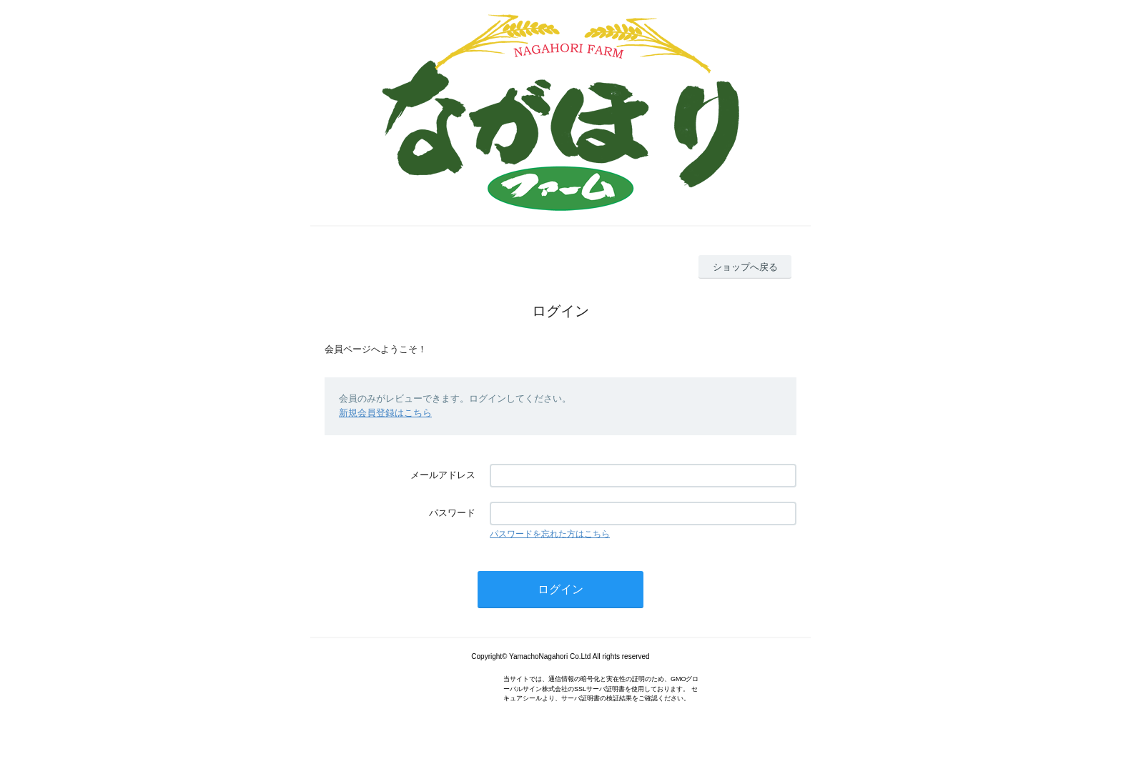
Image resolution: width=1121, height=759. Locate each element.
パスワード (452, 512)
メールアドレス (442, 475)
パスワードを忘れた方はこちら (550, 534)
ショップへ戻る (745, 267)
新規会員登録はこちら (385, 412)
